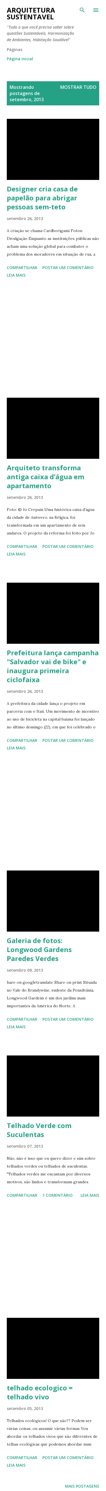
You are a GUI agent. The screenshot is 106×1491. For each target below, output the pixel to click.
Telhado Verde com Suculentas (39, 1130)
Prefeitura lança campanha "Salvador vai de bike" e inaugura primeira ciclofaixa (53, 666)
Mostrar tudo (78, 87)
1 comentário (57, 1195)
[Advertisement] (53, 339)
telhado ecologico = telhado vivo (40, 1392)
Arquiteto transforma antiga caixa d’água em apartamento (45, 476)
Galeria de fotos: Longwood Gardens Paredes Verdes (39, 949)
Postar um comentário (68, 267)
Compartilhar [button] (22, 267)
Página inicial (20, 58)
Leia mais (16, 275)
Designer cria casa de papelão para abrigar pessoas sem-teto (42, 197)
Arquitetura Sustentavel (31, 13)
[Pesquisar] (82, 10)
